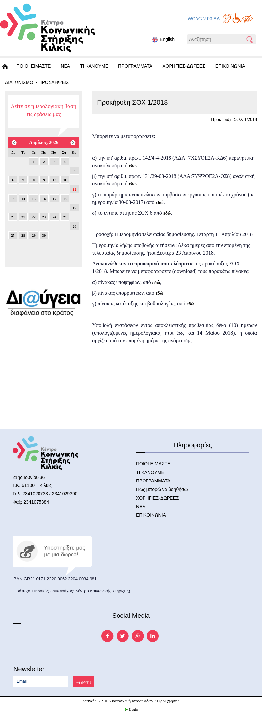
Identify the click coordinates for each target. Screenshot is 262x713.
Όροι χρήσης (168, 701)
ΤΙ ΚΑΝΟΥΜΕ (94, 66)
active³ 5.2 (91, 701)
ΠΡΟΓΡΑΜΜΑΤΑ (135, 66)
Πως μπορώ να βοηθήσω (162, 489)
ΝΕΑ (65, 66)
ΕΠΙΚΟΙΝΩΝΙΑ (230, 66)
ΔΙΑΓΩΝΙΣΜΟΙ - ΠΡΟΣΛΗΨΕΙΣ (37, 82)
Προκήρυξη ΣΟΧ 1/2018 (234, 119)
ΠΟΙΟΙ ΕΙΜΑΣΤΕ (33, 66)
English (163, 40)
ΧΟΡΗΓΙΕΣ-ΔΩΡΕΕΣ (183, 66)
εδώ (133, 165)
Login (131, 709)
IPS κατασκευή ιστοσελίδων (129, 701)
